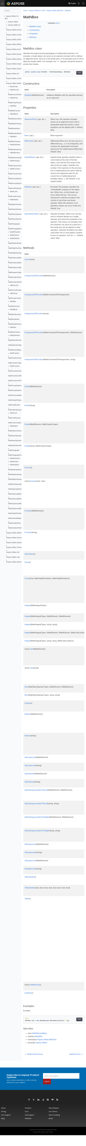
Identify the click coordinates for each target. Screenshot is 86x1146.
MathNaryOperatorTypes (17, 445)
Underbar (28, 1004)
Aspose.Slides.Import (14, 69)
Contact (51, 1142)
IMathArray (14, 98)
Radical (27, 725)
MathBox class (35, 26)
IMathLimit (13, 191)
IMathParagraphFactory (16, 229)
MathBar (13, 301)
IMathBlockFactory (15, 124)
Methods (32, 37)
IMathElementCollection (16, 157)
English (72, 3)
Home (25, 10)
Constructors (34, 30)
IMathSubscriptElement (16, 258)
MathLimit (13, 413)
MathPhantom (15, 458)
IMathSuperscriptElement (17, 267)
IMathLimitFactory (14, 196)
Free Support (6, 1126)
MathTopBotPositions (15, 513)
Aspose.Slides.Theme (14, 547)
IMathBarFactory (14, 111)
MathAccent (14, 285)
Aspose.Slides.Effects (14, 44)
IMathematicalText (14, 277)
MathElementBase (14, 350)
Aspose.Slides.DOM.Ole (15, 39)
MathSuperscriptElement (17, 503)
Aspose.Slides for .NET (37, 10)
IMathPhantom (15, 232)
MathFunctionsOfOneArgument (19, 376)
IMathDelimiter (15, 144)
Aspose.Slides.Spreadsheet (16, 542)
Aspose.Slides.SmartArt (14, 538)
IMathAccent (14, 90)
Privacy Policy (37, 1142)
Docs (27, 1122)
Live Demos (53, 1122)
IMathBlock (14, 114)
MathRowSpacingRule (16, 484)
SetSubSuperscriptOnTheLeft (36, 801)
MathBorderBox (13, 319)
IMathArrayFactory (14, 102)
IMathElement (15, 153)
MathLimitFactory (14, 418)
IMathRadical (14, 238)
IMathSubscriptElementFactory (19, 263)
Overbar (28, 714)
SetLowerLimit (30, 768)
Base (27, 135)
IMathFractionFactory (15, 165)
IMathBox (13, 136)
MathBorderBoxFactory (16, 324)
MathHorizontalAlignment (17, 395)
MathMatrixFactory (15, 431)
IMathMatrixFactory (15, 204)
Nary (26, 698)
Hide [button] (55, 23)
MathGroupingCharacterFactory (19, 390)
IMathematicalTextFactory (17, 282)
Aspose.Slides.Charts (14, 35)
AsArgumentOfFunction (34, 286)
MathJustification (14, 405)
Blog (2, 1129)
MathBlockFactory (14, 314)
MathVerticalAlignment (16, 518)
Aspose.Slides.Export (14, 54)
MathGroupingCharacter (16, 385)
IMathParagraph (14, 224)
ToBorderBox (30, 888)
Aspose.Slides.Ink (12, 73)
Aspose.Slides (13, 22)
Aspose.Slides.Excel (13, 49)
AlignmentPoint (31, 119)
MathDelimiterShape (15, 345)
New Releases (54, 1119)
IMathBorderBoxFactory (16, 133)
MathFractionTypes (15, 363)
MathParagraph (13, 450)
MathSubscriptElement (16, 494)
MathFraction (14, 353)
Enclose (28, 478)
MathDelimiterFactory (16, 340)
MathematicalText (14, 523)
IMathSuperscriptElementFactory (20, 272)
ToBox (27, 909)
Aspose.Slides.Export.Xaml (16, 64)
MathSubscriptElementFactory (19, 499)
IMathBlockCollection (15, 119)
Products (28, 1119)
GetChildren (29, 565)
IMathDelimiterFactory (16, 149)
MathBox (13, 327)
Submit (46, 1092)
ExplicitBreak (30, 160)
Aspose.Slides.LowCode (15, 78)
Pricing (3, 1122)
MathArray (13, 293)
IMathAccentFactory (15, 94)
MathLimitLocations (15, 423)
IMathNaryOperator (15, 209)
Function (28, 521)
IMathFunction (15, 169)
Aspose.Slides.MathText (15, 83)
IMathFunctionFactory (16, 173)
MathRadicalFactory (15, 469)
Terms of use (44, 1142)
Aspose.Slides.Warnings (15, 562)
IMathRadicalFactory (15, 243)
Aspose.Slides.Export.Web (15, 59)
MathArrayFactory (14, 298)
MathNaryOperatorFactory (17, 440)
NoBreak (28, 192)
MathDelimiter (15, 335)
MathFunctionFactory (15, 371)
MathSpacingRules (15, 489)
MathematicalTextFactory (17, 528)
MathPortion (14, 461)
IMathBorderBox (14, 128)
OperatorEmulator (32, 219)
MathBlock (13, 309)
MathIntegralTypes (14, 400)
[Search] (11, 10)
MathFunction (15, 366)
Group (27, 573)
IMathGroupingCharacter (17, 178)
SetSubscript (30, 784)
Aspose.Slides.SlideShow (15, 533)
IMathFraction (15, 161)
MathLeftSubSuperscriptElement (19, 410)
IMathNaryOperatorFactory (17, 214)
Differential (29, 141)
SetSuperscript (30, 855)
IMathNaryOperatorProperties (18, 219)
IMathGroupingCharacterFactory (19, 183)
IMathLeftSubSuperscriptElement (20, 188)
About (51, 1129)
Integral (27, 616)
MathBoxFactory (14, 332)
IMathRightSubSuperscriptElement (20, 248)
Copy (75, 73)
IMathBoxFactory (14, 141)
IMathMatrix (14, 199)
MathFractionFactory (15, 358)
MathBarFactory (14, 306)
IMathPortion (14, 235)
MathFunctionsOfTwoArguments (19, 380)
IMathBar (13, 106)
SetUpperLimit (30, 871)
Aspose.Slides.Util (12, 552)
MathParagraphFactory (16, 455)
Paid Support (29, 1126)
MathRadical (14, 465)
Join (31, 660)
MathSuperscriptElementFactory (19, 508)
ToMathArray (35, 995)
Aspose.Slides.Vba (13, 557)
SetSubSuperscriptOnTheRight (37, 828)
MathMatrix (14, 426)
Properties (33, 34)
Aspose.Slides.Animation (15, 30)
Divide (27, 397)
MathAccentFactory (15, 290)
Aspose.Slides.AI (14, 25)
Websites (28, 1129)
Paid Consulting (54, 1126)
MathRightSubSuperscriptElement (20, 474)
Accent (27, 270)
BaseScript (14, 86)
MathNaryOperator (15, 435)
